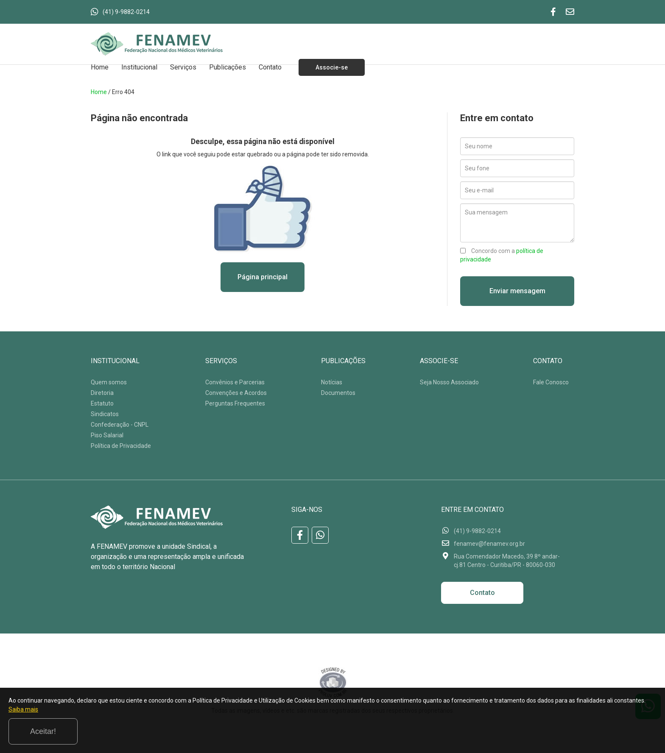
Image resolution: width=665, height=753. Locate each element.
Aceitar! (622, 731)
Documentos (338, 392)
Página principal (263, 277)
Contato (270, 67)
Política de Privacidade (121, 445)
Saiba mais (94, 733)
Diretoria (102, 392)
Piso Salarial (107, 435)
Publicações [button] (227, 67)
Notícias (331, 382)
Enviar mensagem (517, 291)
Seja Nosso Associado (449, 382)
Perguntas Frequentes (235, 403)
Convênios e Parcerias (235, 382)
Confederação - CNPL (119, 424)
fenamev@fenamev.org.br (489, 543)
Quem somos (109, 382)
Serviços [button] (183, 67)
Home (100, 67)
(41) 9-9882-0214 (126, 11)
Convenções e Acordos (236, 392)
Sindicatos (105, 414)
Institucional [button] (139, 67)
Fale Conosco (551, 382)
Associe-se (332, 67)
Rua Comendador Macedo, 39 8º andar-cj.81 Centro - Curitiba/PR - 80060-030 (507, 560)
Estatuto (102, 403)
